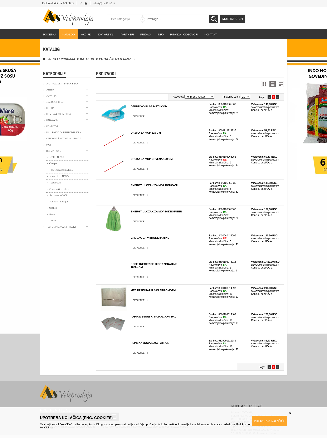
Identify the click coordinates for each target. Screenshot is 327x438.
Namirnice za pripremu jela (63, 133)
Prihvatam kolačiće (269, 421)
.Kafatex (51, 96)
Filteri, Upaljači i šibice (61, 170)
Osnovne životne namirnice (63, 139)
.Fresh (50, 90)
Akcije (86, 34)
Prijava (145, 34)
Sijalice (53, 208)
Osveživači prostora (59, 189)
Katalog (68, 34)
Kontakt (210, 34)
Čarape (53, 164)
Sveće (52, 214)
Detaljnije (139, 116)
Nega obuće (55, 183)
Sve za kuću (53, 151)
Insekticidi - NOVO (59, 176)
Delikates (52, 108)
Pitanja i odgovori (184, 34)
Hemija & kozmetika (58, 114)
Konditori (52, 127)
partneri (127, 34)
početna (49, 34)
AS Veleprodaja (61, 59)
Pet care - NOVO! (58, 196)
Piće (48, 145)
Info (160, 34)
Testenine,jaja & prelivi (61, 227)
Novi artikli (105, 34)
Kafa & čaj (52, 120)
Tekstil (52, 221)
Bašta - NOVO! (56, 157)
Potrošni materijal (115, 59)
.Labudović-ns (54, 102)
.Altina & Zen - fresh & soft (63, 84)
